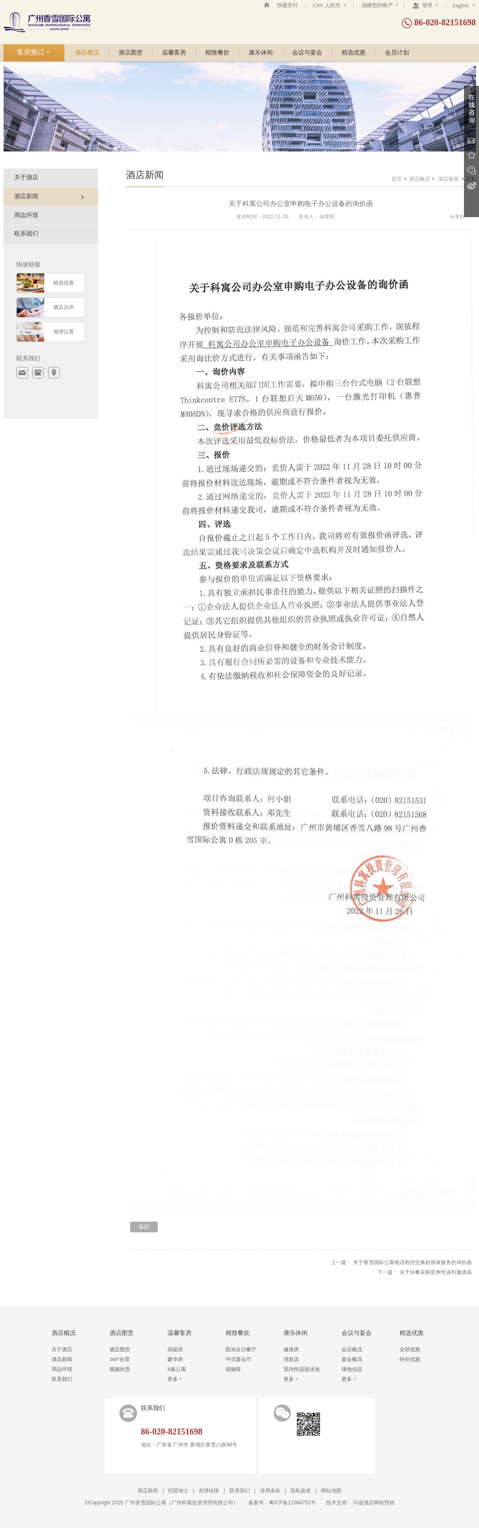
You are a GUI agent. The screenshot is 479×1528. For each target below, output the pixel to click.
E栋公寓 (177, 1369)
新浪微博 (471, 185)
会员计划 (397, 53)
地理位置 (63, 332)
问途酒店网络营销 (373, 1503)
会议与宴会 (307, 53)
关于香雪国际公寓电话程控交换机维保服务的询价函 (412, 1262)
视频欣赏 (120, 1369)
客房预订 (34, 52)
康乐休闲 (261, 53)
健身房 (291, 1349)
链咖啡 (233, 1369)
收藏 (471, 155)
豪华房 (175, 1359)
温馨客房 (174, 53)
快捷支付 (287, 5)
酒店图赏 (131, 53)
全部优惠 (410, 1349)
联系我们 (26, 233)
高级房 (175, 1349)
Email (471, 140)
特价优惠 (410, 1359)
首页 (396, 179)
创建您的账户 (380, 5)
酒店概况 (87, 53)
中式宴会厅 (238, 1359)
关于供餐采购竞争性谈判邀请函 (436, 1272)
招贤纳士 (178, 1491)
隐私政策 (300, 1491)
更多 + (175, 1379)
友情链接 (208, 1491)
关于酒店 (26, 177)
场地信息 (352, 1369)
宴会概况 (352, 1359)
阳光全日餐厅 (241, 1349)
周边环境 (26, 215)
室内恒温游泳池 (302, 1369)
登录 (425, 5)
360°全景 (120, 1359)
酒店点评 (63, 307)
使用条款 (270, 1491)
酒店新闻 (448, 179)
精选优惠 (354, 53)
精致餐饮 (217, 53)
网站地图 (331, 1491)
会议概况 (352, 1349)
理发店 (291, 1359)
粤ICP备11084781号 (292, 1503)
